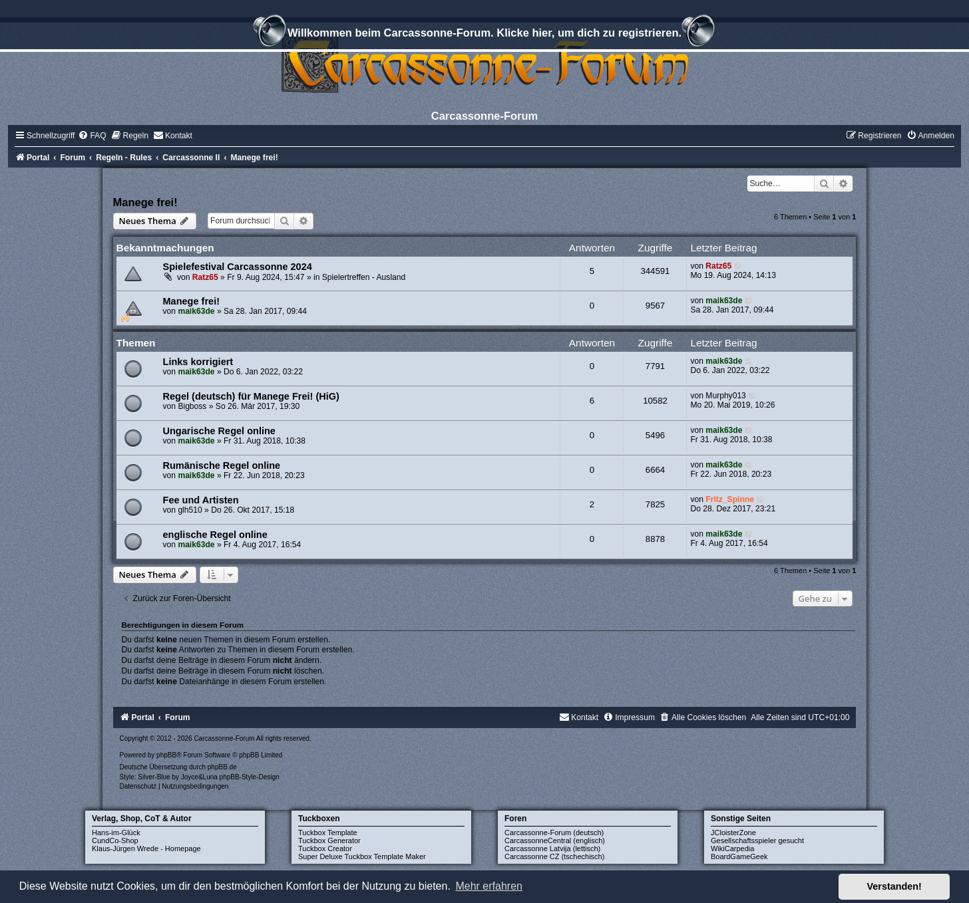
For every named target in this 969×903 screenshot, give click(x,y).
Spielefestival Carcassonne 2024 (237, 266)
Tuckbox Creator (325, 848)
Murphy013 (725, 395)
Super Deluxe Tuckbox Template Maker (362, 856)
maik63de (196, 311)
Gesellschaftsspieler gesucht (757, 840)
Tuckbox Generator (329, 840)
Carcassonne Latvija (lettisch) (552, 848)
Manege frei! (145, 202)
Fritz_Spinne (729, 499)
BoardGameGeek (739, 856)
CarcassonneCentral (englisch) (554, 840)
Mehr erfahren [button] (488, 886)
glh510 (190, 510)
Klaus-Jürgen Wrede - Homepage (146, 848)
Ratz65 (205, 277)
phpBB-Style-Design (250, 777)
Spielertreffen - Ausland (364, 277)
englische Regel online (215, 534)
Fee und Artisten (201, 500)
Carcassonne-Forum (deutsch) (554, 833)
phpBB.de (222, 767)
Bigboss (192, 406)
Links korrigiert (198, 361)
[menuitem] (92, 135)
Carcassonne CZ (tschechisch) (554, 856)
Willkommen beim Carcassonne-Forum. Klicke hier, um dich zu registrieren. (484, 34)
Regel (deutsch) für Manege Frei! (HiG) (251, 396)
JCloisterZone (733, 833)
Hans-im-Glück (116, 833)
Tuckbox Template (327, 833)
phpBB (166, 755)
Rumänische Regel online (222, 465)
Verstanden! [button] (894, 886)
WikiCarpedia (732, 848)
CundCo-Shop (115, 840)
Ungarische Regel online (219, 431)
